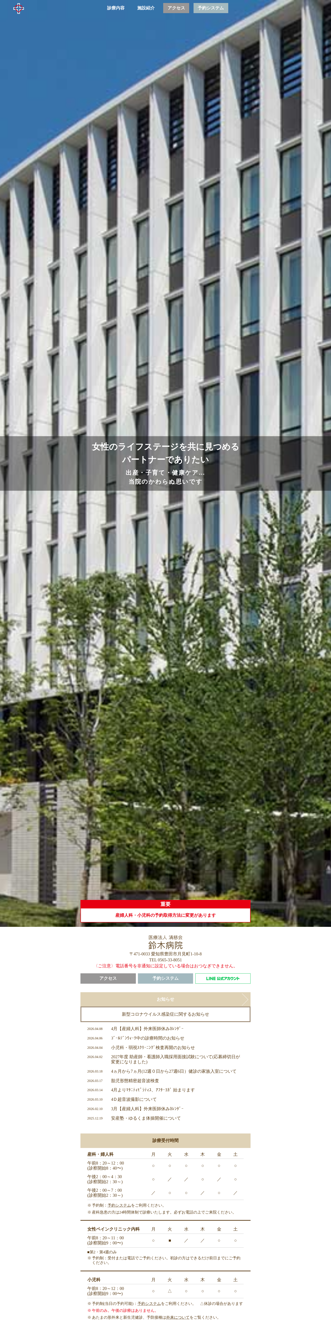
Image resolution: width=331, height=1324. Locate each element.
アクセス (108, 978)
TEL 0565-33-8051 (165, 960)
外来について (178, 1317)
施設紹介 (146, 8)
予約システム (165, 978)
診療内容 (116, 8)
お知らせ (165, 999)
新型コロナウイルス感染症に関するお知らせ (165, 1014)
